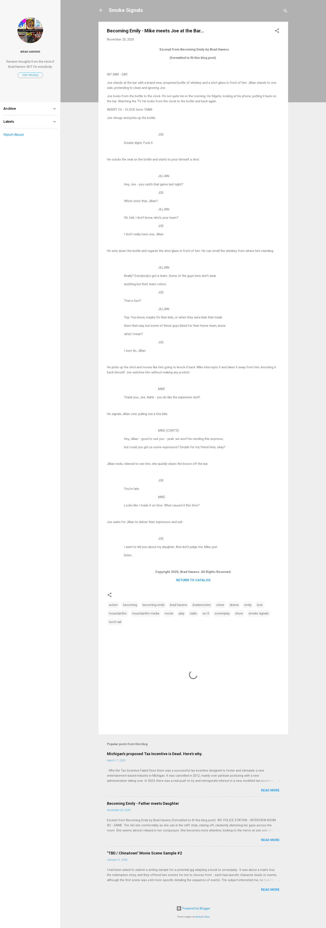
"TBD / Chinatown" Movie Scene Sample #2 (144, 853)
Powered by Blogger (193, 908)
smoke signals (258, 613)
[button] (277, 31)
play (181, 613)
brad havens (178, 605)
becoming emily (153, 605)
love (260, 605)
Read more (270, 790)
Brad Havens (30, 51)
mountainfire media (145, 613)
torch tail (115, 622)
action (113, 605)
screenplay (222, 613)
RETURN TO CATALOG (193, 580)
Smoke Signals (126, 10)
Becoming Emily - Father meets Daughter (143, 803)
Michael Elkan (202, 916)
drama (234, 605)
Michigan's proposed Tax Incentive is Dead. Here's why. (154, 754)
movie (169, 613)
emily (247, 605)
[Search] (285, 11)
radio (193, 613)
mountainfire (118, 613)
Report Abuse (13, 135)
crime (220, 605)
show (239, 613)
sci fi (205, 613)
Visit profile (30, 75)
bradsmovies (202, 605)
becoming (130, 605)
